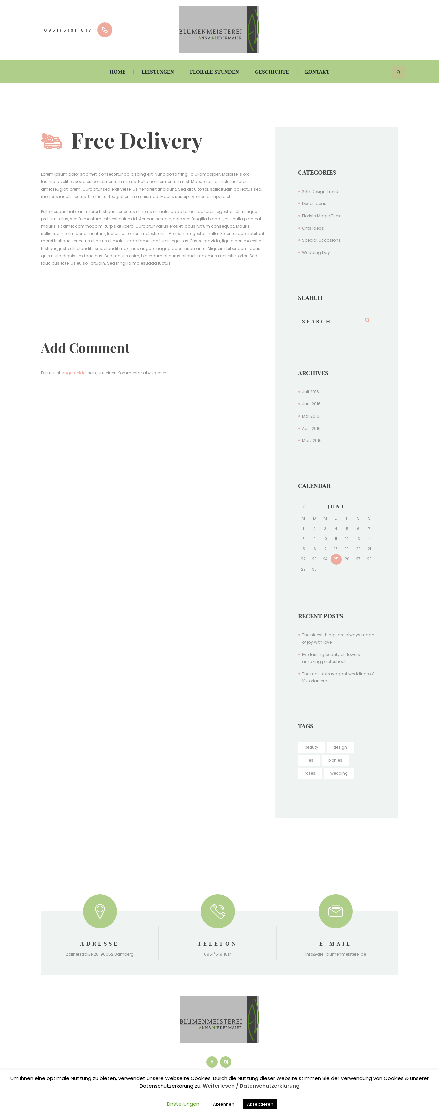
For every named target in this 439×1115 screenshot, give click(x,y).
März (312, 440)
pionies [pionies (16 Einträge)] (335, 760)
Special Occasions (321, 240)
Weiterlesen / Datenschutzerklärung (251, 1085)
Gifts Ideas (313, 228)
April (311, 428)
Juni (311, 404)
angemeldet (74, 373)
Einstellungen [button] (183, 1103)
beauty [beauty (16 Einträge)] (312, 747)
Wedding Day (316, 252)
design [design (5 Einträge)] (341, 747)
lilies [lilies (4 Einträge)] (309, 760)
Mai (310, 416)
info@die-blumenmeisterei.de (335, 954)
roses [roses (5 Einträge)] (310, 773)
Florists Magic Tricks (322, 216)
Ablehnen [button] (223, 1104)
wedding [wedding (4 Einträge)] (340, 773)
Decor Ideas (314, 203)
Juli (310, 392)
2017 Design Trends (321, 191)
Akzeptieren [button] (260, 1104)
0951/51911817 (68, 30)
